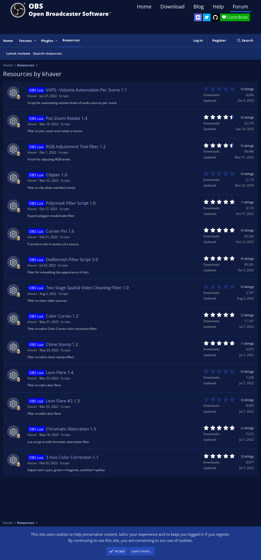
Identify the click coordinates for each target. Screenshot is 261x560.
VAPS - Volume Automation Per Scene (83, 90)
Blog (198, 6)
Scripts (64, 96)
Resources (71, 40)
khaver (32, 96)
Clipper (53, 175)
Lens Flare (56, 372)
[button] (35, 40)
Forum (240, 6)
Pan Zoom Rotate (63, 118)
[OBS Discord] (198, 17)
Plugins (47, 40)
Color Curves (58, 316)
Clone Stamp (58, 344)
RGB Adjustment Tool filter (72, 146)
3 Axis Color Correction (69, 457)
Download (172, 6)
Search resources (47, 53)
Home (144, 6)
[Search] (245, 40)
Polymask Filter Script (67, 203)
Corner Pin (56, 231)
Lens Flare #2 (59, 401)
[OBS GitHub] (215, 17)
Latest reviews (18, 53)
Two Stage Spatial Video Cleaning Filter (84, 287)
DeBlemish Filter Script (68, 259)
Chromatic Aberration (67, 429)
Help (218, 6)
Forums (25, 40)
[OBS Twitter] (207, 17)
